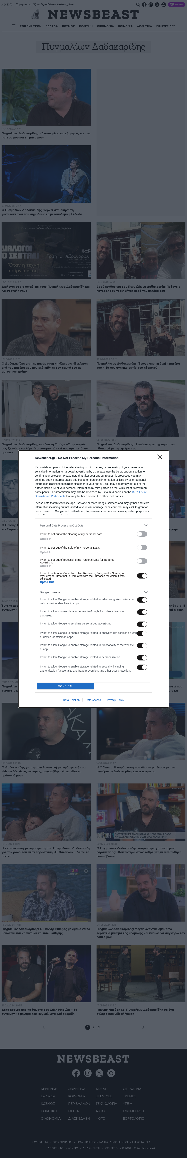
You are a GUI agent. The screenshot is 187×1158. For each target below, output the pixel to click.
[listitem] (93, 525)
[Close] (161, 458)
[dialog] (93, 579)
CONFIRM (65, 686)
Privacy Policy (115, 700)
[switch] (142, 534)
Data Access (93, 700)
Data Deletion (71, 700)
